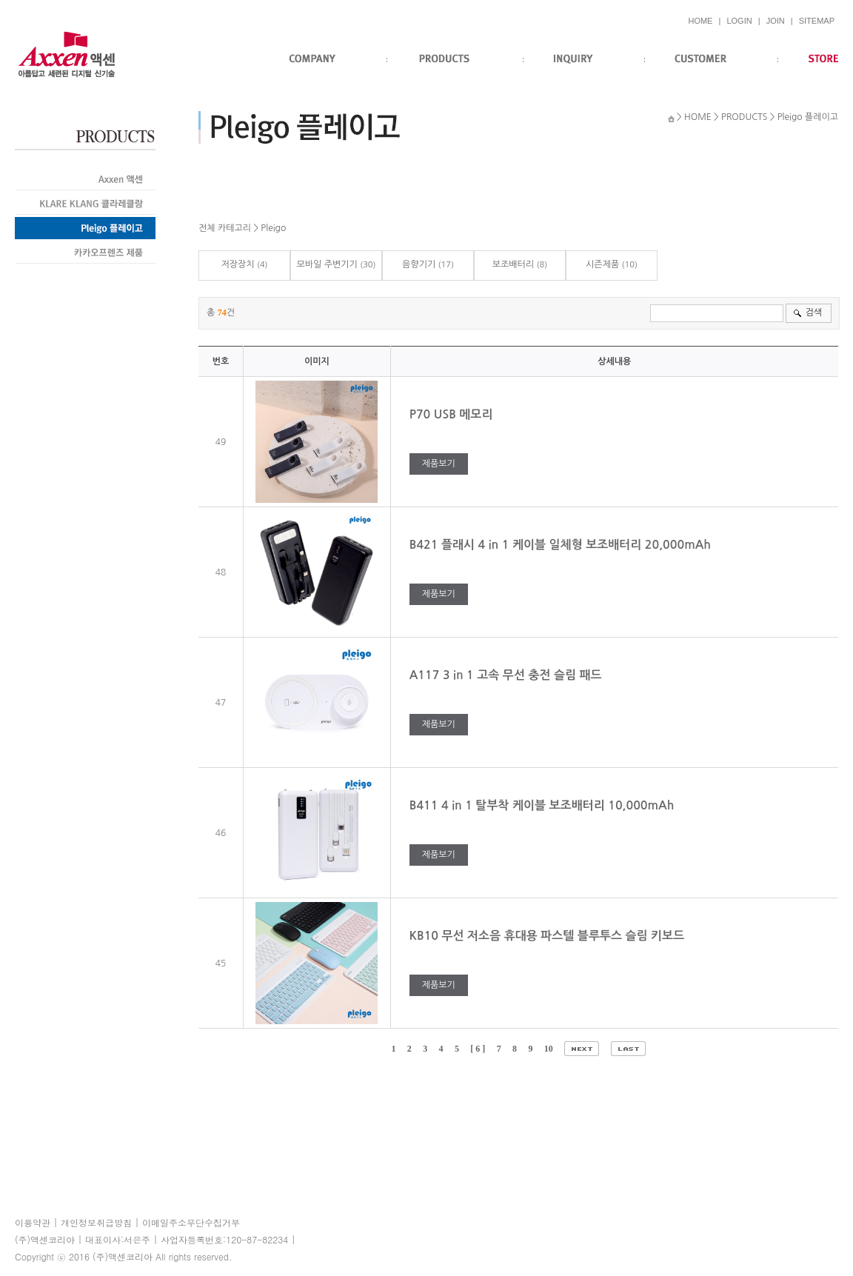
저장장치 (237, 264)
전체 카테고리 (224, 228)
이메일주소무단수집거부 (191, 1222)
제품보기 (438, 463)
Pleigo (273, 228)
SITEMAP (816, 20)
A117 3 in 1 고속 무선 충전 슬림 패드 (507, 675)
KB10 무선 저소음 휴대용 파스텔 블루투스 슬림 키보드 (548, 935)
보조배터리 (513, 264)
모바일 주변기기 (326, 264)
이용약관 (32, 1222)
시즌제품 (602, 264)
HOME (700, 20)
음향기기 (418, 264)
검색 (813, 312)
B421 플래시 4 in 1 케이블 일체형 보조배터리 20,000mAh (562, 544)
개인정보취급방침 (96, 1222)
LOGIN (739, 20)
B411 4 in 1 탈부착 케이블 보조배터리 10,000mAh (543, 805)
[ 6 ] (477, 1048)
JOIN (775, 20)
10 (548, 1048)
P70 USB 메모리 (452, 414)
